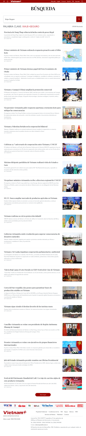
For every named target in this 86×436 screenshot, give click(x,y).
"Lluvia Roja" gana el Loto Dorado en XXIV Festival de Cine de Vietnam (32, 270)
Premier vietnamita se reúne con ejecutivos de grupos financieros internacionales (30, 343)
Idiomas (71, 412)
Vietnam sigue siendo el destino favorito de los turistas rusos (28, 306)
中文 (73, 1)
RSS (62, 412)
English (58, 1)
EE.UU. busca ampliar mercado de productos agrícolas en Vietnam (30, 198)
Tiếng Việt (53, 1)
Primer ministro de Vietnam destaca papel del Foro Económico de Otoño (30, 70)
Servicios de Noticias (50, 414)
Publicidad (59, 414)
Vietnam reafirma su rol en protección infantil (22, 216)
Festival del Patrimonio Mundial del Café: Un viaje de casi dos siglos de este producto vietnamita (32, 379)
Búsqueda (43, 8)
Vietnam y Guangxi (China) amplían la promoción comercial (28, 89)
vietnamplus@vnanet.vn (41, 425)
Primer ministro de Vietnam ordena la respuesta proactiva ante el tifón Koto (32, 51)
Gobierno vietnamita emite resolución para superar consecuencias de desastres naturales (32, 235)
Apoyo (66, 412)
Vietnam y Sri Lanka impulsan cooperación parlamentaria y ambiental (32, 252)
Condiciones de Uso (54, 412)
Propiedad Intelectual (41, 412)
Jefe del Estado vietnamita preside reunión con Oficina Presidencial (31, 360)
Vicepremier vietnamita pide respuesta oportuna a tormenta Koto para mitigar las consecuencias (32, 109)
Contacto (66, 414)
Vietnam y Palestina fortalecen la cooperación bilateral (25, 126)
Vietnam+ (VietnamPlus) (16, 1)
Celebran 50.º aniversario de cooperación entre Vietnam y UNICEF (30, 144)
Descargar (43, 395)
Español (69, 1)
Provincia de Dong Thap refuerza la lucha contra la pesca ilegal (29, 32)
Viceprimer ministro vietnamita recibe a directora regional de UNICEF (32, 180)
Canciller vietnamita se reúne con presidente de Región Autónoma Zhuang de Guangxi (30, 325)
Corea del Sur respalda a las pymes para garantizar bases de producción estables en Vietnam (28, 289)
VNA (76, 412)
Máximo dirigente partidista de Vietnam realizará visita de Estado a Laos (31, 163)
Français (63, 1)
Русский (77, 1)
